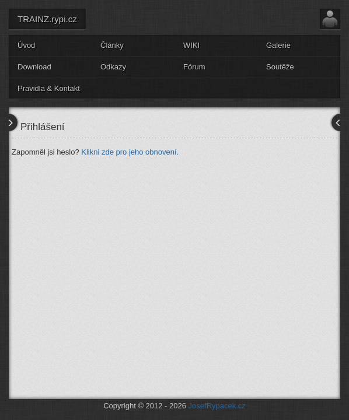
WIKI (191, 45)
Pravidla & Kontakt (49, 88)
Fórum (194, 66)
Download (34, 66)
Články (112, 45)
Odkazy (113, 66)
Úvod (26, 45)
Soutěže (280, 66)
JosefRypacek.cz (217, 405)
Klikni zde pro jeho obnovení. (130, 152)
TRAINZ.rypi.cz (47, 19)
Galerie (278, 45)
